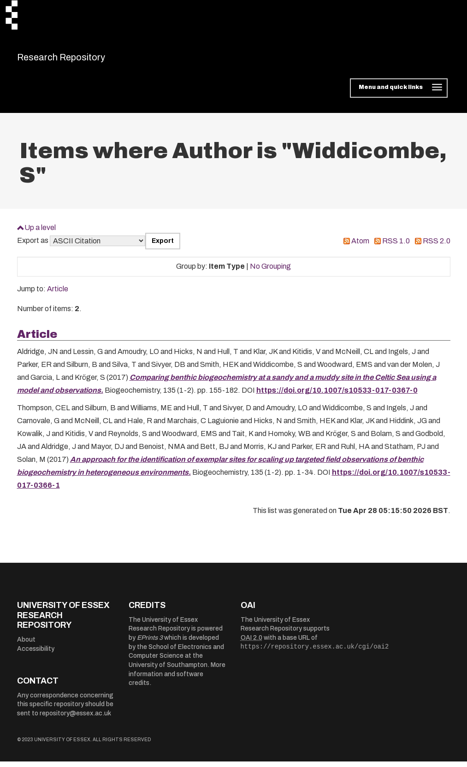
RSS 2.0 (436, 247)
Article (57, 295)
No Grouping (270, 272)
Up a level (40, 233)
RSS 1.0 (396, 247)
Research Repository (82, 60)
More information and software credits (177, 679)
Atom (360, 247)
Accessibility (35, 654)
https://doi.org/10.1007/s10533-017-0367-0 (337, 396)
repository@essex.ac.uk (75, 718)
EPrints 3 (150, 643)
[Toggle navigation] (398, 94)
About (26, 645)
